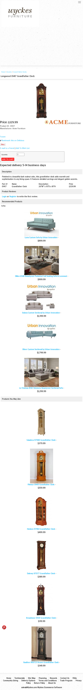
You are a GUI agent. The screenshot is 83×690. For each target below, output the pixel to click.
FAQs (74, 678)
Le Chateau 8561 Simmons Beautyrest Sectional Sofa (41, 388)
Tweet (3, 137)
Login (4, 196)
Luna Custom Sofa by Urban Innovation (41, 237)
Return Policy (39, 683)
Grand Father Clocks (20, 72)
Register (12, 196)
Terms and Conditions (47, 680)
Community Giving (10, 680)
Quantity (4, 155)
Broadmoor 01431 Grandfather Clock (41, 618)
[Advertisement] (41, 46)
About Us (52, 683)
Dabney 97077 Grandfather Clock (41, 573)
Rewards (53, 678)
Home (3, 72)
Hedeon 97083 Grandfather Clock (41, 529)
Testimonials (19, 678)
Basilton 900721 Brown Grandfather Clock (41, 662)
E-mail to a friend (7, 148)
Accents (9, 72)
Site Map (31, 678)
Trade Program (66, 680)
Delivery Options (28, 680)
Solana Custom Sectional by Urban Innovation (41, 313)
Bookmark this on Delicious (13, 140)
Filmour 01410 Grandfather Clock (41, 484)
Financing (43, 678)
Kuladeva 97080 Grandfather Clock (41, 440)
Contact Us (64, 678)
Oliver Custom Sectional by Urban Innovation (41, 349)
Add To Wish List (23, 148)
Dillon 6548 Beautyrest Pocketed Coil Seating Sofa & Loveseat (41, 276)
